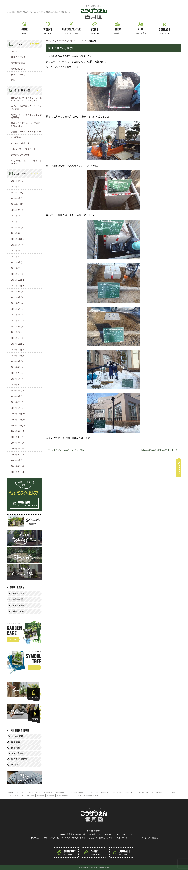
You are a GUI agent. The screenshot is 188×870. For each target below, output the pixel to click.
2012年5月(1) (17, 251)
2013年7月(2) (17, 221)
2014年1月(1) (17, 216)
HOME (10, 792)
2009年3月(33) (17, 466)
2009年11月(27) (18, 419)
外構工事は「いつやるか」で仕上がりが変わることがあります (26, 99)
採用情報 (50, 796)
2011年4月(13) (17, 320)
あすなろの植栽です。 (21, 143)
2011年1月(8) (17, 338)
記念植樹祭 (16, 137)
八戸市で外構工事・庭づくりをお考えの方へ (26, 107)
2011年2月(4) (17, 332)
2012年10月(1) (17, 239)
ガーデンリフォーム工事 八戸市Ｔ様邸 (66, 450)
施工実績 (19, 792)
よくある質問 (157, 792)
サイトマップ (76, 796)
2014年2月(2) (17, 210)
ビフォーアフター (33, 792)
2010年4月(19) (17, 390)
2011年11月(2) (17, 280)
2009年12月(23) (18, 414)
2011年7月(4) (17, 303)
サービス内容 (116, 792)
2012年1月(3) (17, 274)
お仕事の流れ (143, 792)
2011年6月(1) (17, 309)
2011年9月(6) (17, 291)
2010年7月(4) (17, 373)
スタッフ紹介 (170, 792)
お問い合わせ (62, 796)
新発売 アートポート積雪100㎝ (26, 131)
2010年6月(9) (17, 379)
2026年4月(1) (17, 181)
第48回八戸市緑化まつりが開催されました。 (25, 124)
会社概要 (30, 796)
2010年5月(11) (17, 384)
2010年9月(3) (17, 361)
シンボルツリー (92, 792)
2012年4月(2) (17, 256)
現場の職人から (18, 69)
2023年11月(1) (17, 192)
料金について (130, 792)
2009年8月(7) (17, 437)
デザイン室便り (18, 74)
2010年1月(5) (17, 408)
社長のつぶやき (18, 57)
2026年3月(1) (17, 186)
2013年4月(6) (17, 227)
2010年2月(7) (17, 402)
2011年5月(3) (17, 315)
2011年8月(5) (17, 297)
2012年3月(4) (17, 262)
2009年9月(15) (17, 431)
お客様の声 (48, 792)
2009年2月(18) (17, 472)
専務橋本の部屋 (18, 63)
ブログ (14, 51)
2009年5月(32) (17, 454)
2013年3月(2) (17, 233)
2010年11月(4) (17, 350)
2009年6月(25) (17, 449)
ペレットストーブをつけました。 (26, 149)
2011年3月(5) (17, 326)
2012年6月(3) (17, 245)
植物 (13, 80)
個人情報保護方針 (91, 796)
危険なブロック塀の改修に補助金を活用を (26, 116)
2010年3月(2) (17, 396)
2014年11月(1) (17, 204)
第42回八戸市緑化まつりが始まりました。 (160, 450)
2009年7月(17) (17, 443)
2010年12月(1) (17, 344)
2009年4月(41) (17, 460)
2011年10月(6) (17, 285)
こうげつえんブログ (16, 796)
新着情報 (40, 796)
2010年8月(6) (17, 367)
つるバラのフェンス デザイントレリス (26, 162)
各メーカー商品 (77, 792)
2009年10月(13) (18, 425)
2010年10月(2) (17, 355)
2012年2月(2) (17, 268)
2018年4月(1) (17, 198)
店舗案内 (104, 792)
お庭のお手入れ (61, 792)
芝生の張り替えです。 (21, 155)
